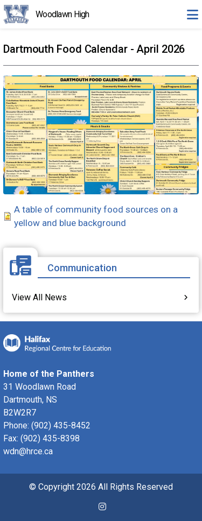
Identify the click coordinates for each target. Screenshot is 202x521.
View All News (39, 297)
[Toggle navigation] (192, 14)
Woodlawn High (62, 14)
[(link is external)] (102, 511)
